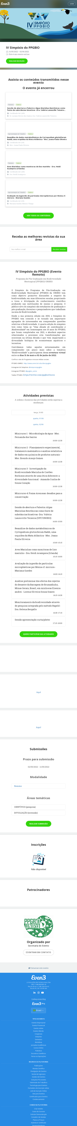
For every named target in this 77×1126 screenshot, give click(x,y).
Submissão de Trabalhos (38, 1084)
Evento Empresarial (38, 1023)
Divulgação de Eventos (38, 1072)
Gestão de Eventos (38, 1078)
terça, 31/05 (38, 412)
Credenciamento (39, 1101)
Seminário (38, 1040)
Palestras (38, 1051)
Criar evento (38, 1110)
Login (72, 4)
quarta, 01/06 (38, 418)
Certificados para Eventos (39, 1098)
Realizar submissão (38, 824)
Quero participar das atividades (38, 634)
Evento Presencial (38, 1026)
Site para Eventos (38, 1095)
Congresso (38, 1034)
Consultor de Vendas (38, 1119)
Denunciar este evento (39, 968)
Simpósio (38, 1037)
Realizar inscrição (17, 61)
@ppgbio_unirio (31, 371)
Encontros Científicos (38, 1054)
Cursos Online (39, 1048)
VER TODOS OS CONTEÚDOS (38, 215)
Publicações (38, 1066)
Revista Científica (38, 1069)
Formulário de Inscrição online (38, 1089)
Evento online (38, 1028)
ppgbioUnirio (48, 375)
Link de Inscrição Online (38, 1092)
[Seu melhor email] (30, 249)
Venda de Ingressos (38, 1075)
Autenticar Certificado (38, 1125)
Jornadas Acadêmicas (38, 1046)
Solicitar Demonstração (38, 1116)
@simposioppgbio (35, 367)
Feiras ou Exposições (38, 1057)
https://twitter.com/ (32, 375)
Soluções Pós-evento (38, 1081)
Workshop (38, 1043)
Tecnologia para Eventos (38, 1087)
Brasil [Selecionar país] (38, 1010)
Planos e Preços (38, 1122)
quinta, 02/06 (38, 424)
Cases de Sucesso (38, 1113)
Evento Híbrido (38, 1031)
